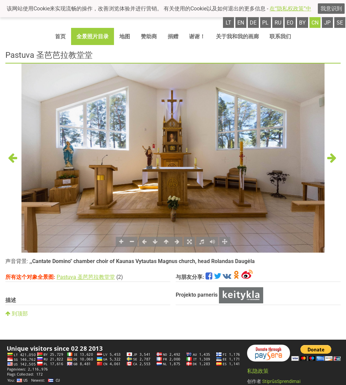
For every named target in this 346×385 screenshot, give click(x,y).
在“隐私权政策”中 (290, 8)
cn (315, 22)
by (302, 22)
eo (290, 22)
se (340, 22)
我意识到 (331, 8)
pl (265, 22)
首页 (60, 36)
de (253, 22)
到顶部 (16, 313)
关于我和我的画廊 (237, 36)
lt (228, 22)
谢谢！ (197, 36)
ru (278, 22)
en (240, 22)
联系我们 (280, 36)
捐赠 (173, 36)
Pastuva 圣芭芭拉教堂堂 (86, 277)
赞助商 (149, 36)
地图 (124, 36)
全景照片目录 (92, 36)
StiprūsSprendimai (281, 381)
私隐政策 (258, 371)
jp (327, 22)
